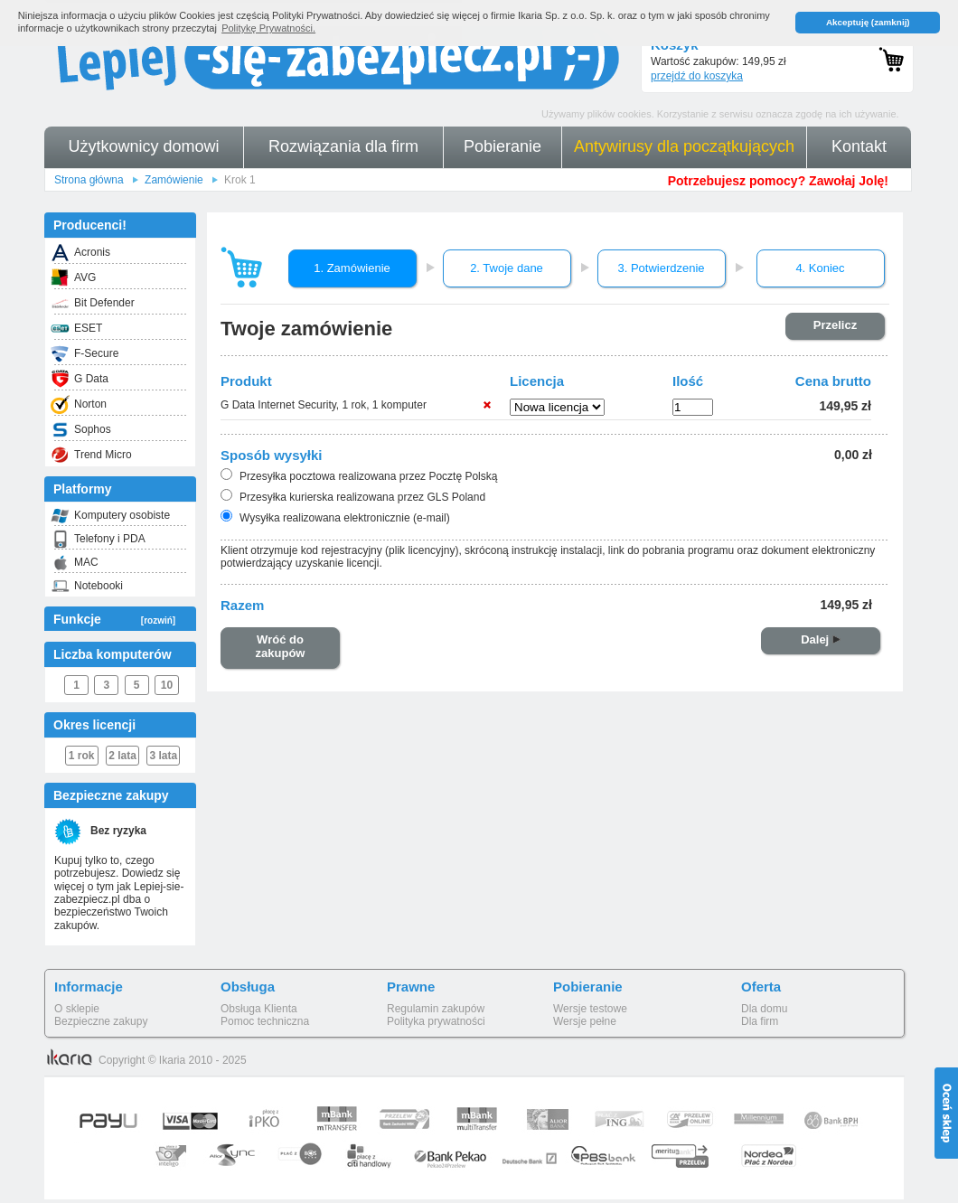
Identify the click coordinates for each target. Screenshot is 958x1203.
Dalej (821, 639)
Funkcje (114, 619)
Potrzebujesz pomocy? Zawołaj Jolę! (778, 181)
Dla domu (764, 1008)
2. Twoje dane (506, 268)
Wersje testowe (590, 1008)
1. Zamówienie (352, 268)
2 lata (122, 755)
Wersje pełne (584, 1021)
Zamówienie (174, 180)
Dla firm (759, 1021)
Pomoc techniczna (265, 1021)
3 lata (164, 755)
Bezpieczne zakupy (100, 1021)
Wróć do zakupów (280, 647)
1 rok (82, 755)
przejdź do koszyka (697, 76)
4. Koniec (819, 268)
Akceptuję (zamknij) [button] (868, 22)
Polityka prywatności (436, 1021)
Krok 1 (240, 180)
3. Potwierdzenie (660, 268)
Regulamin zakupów (435, 1008)
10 (167, 685)
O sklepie (76, 1008)
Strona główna (89, 180)
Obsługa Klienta (259, 1008)
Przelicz (835, 325)
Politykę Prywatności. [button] (268, 28)
